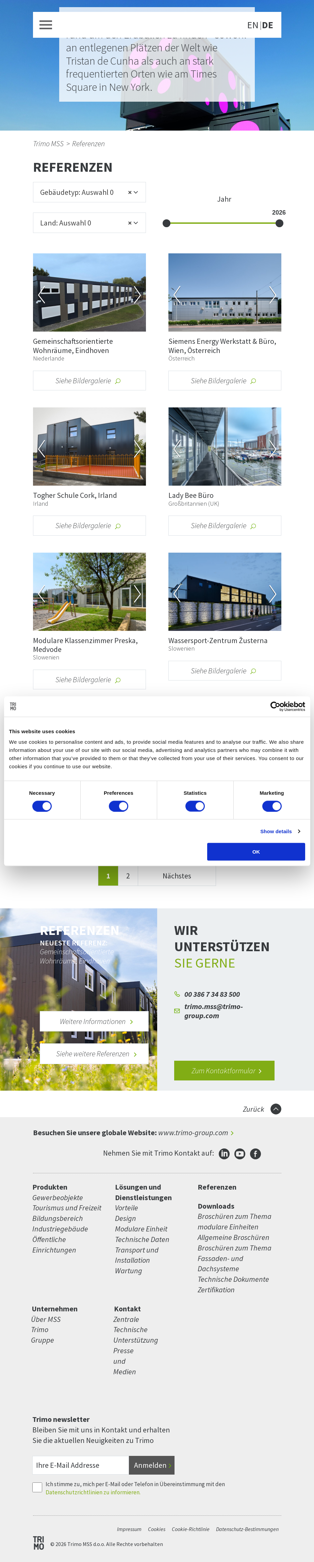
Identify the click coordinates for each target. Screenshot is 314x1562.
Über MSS (46, 1319)
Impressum (129, 1529)
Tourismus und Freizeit (66, 1207)
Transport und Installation (137, 1255)
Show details (276, 831)
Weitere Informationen (97, 1021)
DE (267, 25)
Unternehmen (55, 1308)
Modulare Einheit (141, 1228)
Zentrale (126, 1319)
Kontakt (127, 1308)
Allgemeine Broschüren (233, 1237)
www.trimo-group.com (193, 1132)
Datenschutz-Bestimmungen (247, 1529)
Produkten (49, 1187)
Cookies (156, 1529)
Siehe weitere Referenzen (96, 1053)
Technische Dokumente (233, 1279)
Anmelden (150, 1465)
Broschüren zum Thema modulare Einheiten (234, 1221)
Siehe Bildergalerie (88, 380)
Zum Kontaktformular (227, 1070)
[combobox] (89, 192)
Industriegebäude (60, 1228)
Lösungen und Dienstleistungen (143, 1192)
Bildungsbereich (57, 1218)
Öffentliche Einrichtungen (54, 1245)
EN (253, 25)
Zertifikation (216, 1289)
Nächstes (177, 875)
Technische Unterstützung (130, 1335)
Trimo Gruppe (42, 1335)
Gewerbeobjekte (57, 1197)
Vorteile (126, 1207)
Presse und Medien (124, 1361)
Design (125, 1218)
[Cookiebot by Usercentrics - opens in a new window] (275, 706)
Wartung (128, 1270)
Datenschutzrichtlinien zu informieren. (93, 1492)
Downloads (216, 1206)
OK (256, 852)
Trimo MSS (48, 143)
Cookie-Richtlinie (191, 1529)
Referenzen (88, 143)
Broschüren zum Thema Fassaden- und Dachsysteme (234, 1258)
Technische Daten (142, 1239)
